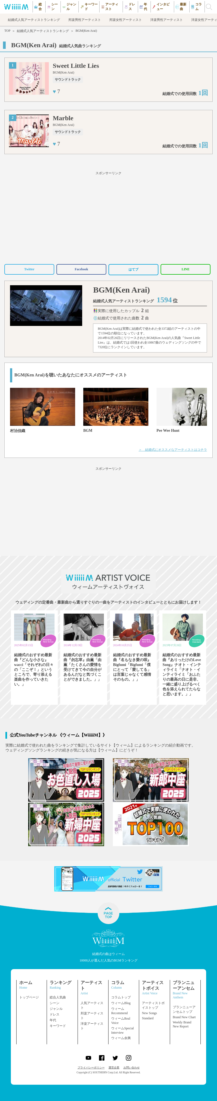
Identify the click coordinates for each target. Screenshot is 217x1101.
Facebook (81, 269)
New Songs (149, 1013)
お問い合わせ (131, 1067)
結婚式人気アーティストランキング (43, 31)
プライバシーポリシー (91, 1067)
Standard (148, 1018)
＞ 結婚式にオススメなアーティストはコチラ (173, 450)
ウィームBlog (120, 1003)
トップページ (29, 997)
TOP (7, 31)
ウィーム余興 (121, 1038)
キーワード (58, 1026)
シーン (54, 1003)
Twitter (29, 269)
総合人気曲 (58, 997)
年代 (53, 1020)
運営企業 (113, 1067)
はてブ (133, 269)
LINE (185, 269)
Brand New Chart (184, 1017)
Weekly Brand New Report (182, 1024)
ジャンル (56, 1009)
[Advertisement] (108, 217)
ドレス (54, 1014)
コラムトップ (121, 997)
